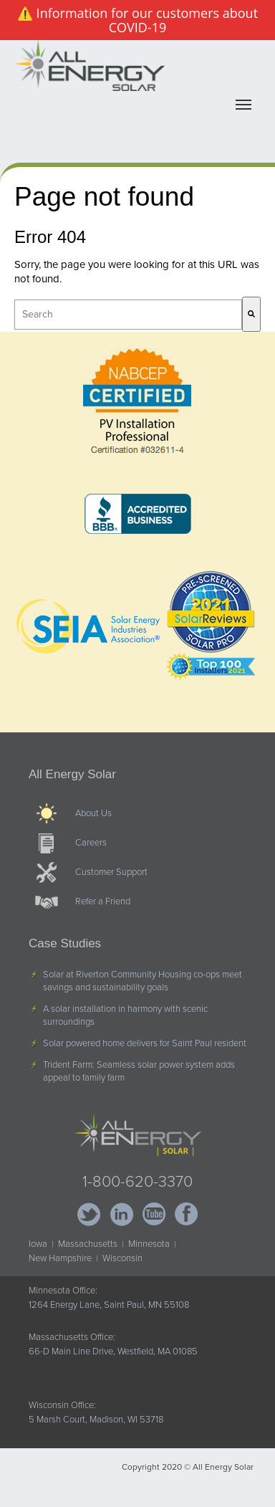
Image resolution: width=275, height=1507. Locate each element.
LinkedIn (121, 1214)
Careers (91, 842)
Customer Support (111, 872)
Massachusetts (87, 1244)
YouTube (153, 1214)
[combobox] (128, 315)
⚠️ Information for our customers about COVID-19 (137, 20)
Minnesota (149, 1244)
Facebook (185, 1214)
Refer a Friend (102, 901)
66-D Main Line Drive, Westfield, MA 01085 (113, 1351)
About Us (93, 813)
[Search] (251, 314)
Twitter (89, 1214)
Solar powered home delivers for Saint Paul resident (144, 1043)
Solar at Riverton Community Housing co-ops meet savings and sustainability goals (142, 981)
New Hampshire (60, 1258)
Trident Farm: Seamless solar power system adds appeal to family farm (139, 1071)
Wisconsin (122, 1258)
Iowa (38, 1244)
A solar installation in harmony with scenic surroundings (125, 1015)
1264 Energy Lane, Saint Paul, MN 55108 (109, 1305)
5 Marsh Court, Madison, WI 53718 (96, 1419)
